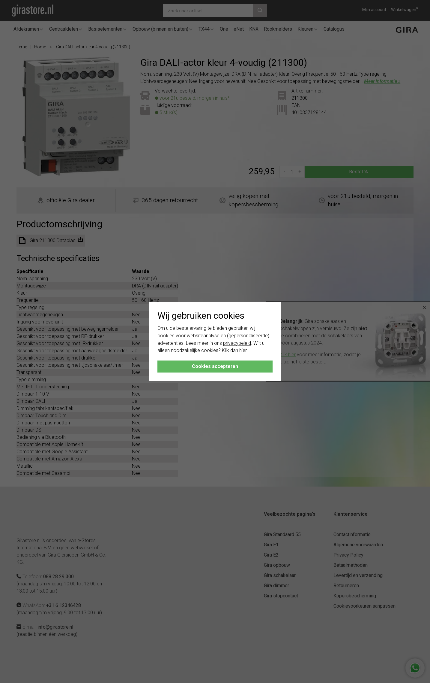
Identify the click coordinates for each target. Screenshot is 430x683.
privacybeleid (237, 343)
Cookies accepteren (215, 366)
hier (242, 351)
